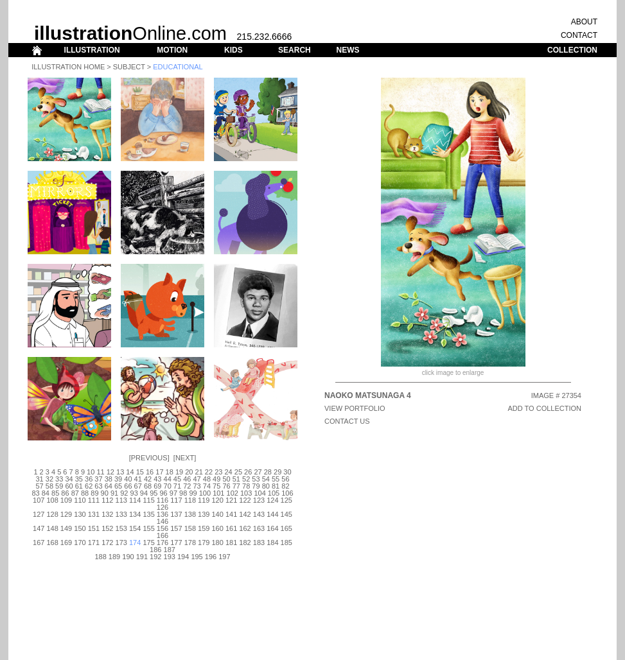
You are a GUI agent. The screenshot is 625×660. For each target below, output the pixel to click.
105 (273, 493)
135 (148, 514)
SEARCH (294, 50)
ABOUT (584, 21)
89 (94, 493)
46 (187, 479)
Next (184, 458)
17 (159, 472)
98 (183, 493)
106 (287, 493)
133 (121, 514)
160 (218, 528)
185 (286, 542)
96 (163, 493)
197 (224, 556)
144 (272, 514)
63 (98, 486)
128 (52, 514)
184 (272, 542)
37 (98, 479)
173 (121, 542)
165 (286, 528)
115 (148, 500)
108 (52, 500)
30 (287, 472)
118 (190, 500)
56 (285, 479)
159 (203, 528)
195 (196, 556)
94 (144, 493)
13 (120, 472)
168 (52, 542)
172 (107, 542)
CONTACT (579, 35)
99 (193, 493)
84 (45, 493)
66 (128, 486)
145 (286, 514)
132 (107, 514)
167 (38, 542)
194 (183, 556)
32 (49, 479)
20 (189, 472)
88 (85, 493)
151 (94, 528)
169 (66, 542)
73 (196, 486)
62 (88, 486)
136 (162, 514)
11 (100, 472)
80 (266, 486)
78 (246, 486)
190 (128, 556)
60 (69, 486)
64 (108, 486)
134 (135, 514)
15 (140, 472)
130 (79, 514)
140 (218, 514)
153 (121, 528)
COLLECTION (572, 50)
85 (55, 493)
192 (155, 556)
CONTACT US (347, 421)
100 (205, 493)
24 (228, 472)
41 (138, 479)
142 (245, 514)
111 (94, 500)
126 (162, 507)
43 (157, 479)
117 (176, 500)
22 (209, 472)
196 (210, 556)
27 (257, 472)
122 (245, 500)
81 (275, 486)
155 (148, 528)
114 (135, 500)
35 (79, 479)
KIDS (233, 50)
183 (259, 542)
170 (79, 542)
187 (169, 549)
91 (114, 493)
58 (49, 486)
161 (231, 528)
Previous (149, 458)
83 (35, 493)
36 (88, 479)
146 (162, 521)
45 (177, 479)
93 (134, 493)
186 (155, 549)
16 (150, 472)
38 (108, 479)
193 (169, 556)
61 (79, 486)
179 (203, 542)
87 (75, 493)
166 (162, 535)
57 (39, 486)
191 (142, 556)
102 (232, 493)
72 (187, 486)
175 (148, 542)
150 (79, 528)
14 (130, 472)
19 (179, 472)
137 (176, 514)
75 (216, 486)
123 (259, 500)
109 (66, 500)
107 (38, 500)
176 (162, 542)
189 (114, 556)
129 (66, 514)
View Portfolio (354, 408)
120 (218, 500)
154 (135, 528)
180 (218, 542)
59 (59, 486)
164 (272, 528)
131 (94, 514)
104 (259, 493)
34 (69, 479)
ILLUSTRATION (92, 50)
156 (162, 528)
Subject (129, 67)
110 (79, 500)
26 (248, 472)
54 (266, 479)
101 (218, 493)
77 (236, 486)
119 (203, 500)
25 (238, 472)
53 (256, 479)
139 (203, 514)
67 (138, 486)
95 (153, 493)
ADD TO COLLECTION (544, 408)
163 (259, 528)
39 (118, 479)
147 (38, 528)
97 (173, 493)
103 (246, 493)
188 (100, 556)
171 (94, 542)
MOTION (172, 50)
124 (272, 500)
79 (256, 486)
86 (65, 493)
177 (176, 542)
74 (207, 486)
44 (168, 479)
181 (231, 542)
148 (52, 528)
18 (169, 472)
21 (199, 472)
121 (231, 500)
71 (177, 486)
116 (162, 500)
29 (277, 472)
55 (275, 479)
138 (190, 514)
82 (285, 486)
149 (66, 528)
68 (148, 486)
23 (218, 472)
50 (226, 479)
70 (168, 486)
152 (107, 528)
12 (110, 472)
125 (286, 500)
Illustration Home (68, 67)
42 (148, 479)
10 (90, 472)
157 (176, 528)
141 (231, 514)
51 (236, 479)
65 (118, 486)
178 (190, 542)
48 (207, 479)
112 (107, 500)
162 (245, 528)
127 (38, 514)
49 (216, 479)
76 (226, 486)
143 (259, 514)
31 (39, 479)
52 (246, 479)
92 (124, 493)
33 (59, 479)
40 (128, 479)
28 (268, 472)
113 (121, 500)
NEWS (347, 50)
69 (157, 486)
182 (245, 542)
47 (196, 479)
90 (105, 493)
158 (190, 528)
